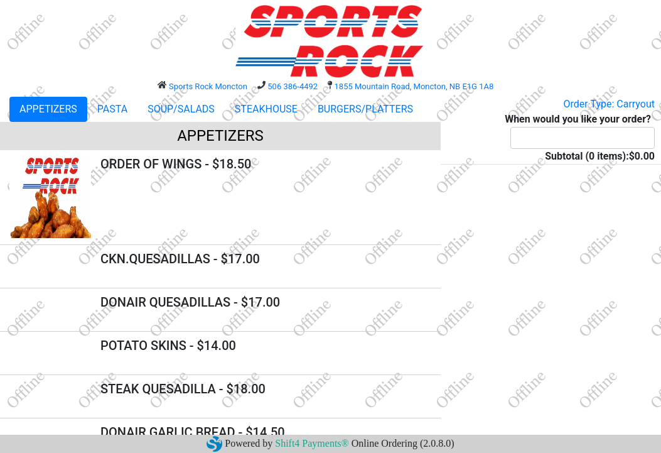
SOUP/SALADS (181, 109)
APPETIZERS (48, 109)
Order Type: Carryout (609, 104)
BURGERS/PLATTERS (365, 109)
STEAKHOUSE (266, 109)
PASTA (112, 109)
